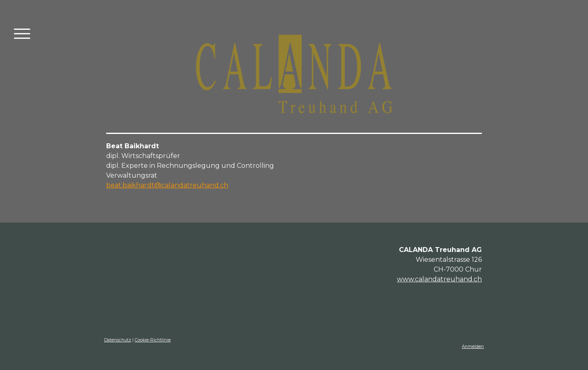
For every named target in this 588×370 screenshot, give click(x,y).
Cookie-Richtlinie (153, 340)
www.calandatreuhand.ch (439, 279)
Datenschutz (117, 340)
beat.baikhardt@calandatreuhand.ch (167, 185)
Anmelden (473, 346)
